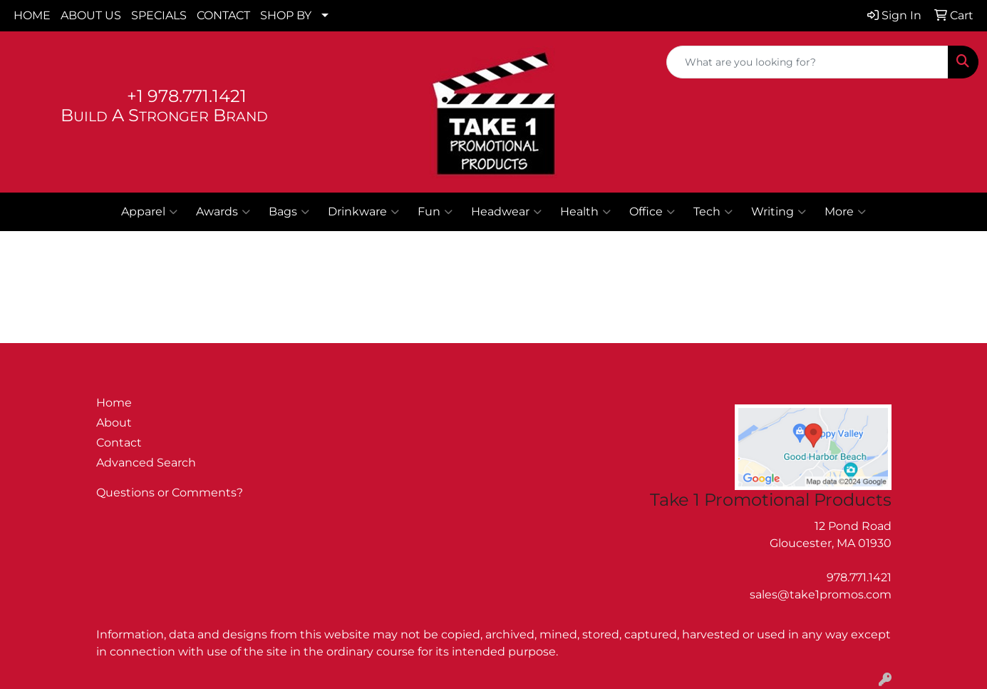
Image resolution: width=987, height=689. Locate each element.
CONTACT (223, 15)
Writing (778, 211)
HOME (32, 15)
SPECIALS (159, 15)
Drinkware (363, 211)
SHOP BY (285, 15)
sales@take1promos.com (821, 594)
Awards (223, 211)
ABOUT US (91, 15)
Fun (435, 211)
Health (585, 211)
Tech (713, 211)
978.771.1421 (859, 577)
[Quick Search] (807, 62)
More (845, 211)
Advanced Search (146, 462)
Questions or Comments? (169, 492)
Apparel (149, 211)
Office (652, 211)
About (114, 422)
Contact (119, 442)
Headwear (506, 211)
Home (114, 402)
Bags (289, 211)
